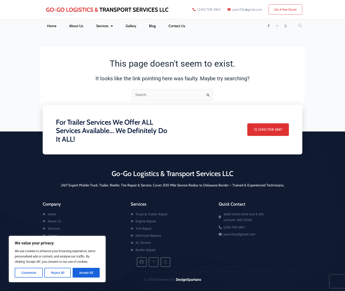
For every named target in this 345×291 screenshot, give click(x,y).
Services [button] (104, 26)
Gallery (131, 26)
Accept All (86, 272)
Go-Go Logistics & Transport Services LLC (172, 173)
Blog (152, 26)
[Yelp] (286, 26)
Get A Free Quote (285, 9)
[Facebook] (268, 26)
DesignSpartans (188, 280)
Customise (28, 272)
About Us (76, 26)
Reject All (57, 272)
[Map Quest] (277, 26)
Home (51, 26)
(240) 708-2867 (268, 129)
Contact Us (177, 26)
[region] (57, 259)
